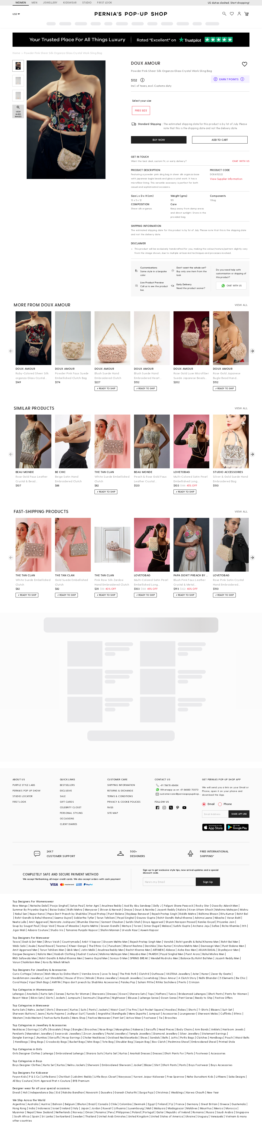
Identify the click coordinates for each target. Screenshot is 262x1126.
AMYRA (56, 981)
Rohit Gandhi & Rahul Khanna (33, 917)
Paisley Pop (128, 981)
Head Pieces (166, 1028)
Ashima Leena (203, 917)
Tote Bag (108, 1041)
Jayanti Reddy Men (227, 957)
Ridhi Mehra (74, 909)
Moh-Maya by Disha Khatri (62, 973)
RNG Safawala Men (25, 957)
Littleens (221, 1076)
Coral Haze (19, 981)
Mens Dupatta (137, 1013)
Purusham (114, 945)
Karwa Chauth (195, 1091)
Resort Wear (20, 997)
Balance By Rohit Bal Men (196, 957)
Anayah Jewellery (130, 977)
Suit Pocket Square (151, 1009)
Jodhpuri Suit (75, 1013)
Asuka (32, 945)
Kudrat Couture (87, 953)
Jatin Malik (88, 949)
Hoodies (170, 1009)
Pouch (229, 1037)
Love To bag (109, 973)
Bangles (78, 1028)
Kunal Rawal (45, 945)
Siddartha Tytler (84, 917)
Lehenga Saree (149, 997)
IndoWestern (33, 1017)
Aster (196, 973)
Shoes (144, 1037)
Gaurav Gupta (146, 917)
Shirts (49, 1009)
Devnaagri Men (210, 945)
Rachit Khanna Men (138, 949)
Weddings (177, 1091)
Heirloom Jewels (233, 1028)
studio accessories (228, 471)
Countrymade (70, 941)
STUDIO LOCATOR (23, 795)
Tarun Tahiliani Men (52, 949)
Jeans (41, 1013)
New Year (213, 1091)
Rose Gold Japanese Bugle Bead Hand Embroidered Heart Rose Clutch (229, 375)
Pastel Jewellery (117, 1033)
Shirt (157, 1064)
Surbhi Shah (133, 921)
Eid (58, 1091)
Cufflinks (226, 1013)
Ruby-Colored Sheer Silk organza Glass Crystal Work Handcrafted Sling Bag (32, 375)
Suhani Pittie (146, 981)
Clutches (201, 1037)
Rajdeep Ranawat (137, 913)
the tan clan (104, 471)
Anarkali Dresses (140, 1052)
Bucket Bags (77, 1041)
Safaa (215, 925)
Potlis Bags (187, 1037)
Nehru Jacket (36, 1009)
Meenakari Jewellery (39, 1033)
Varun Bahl (234, 917)
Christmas (162, 1091)
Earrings (33, 1028)
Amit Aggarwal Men (25, 949)
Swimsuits (89, 997)
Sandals (155, 1037)
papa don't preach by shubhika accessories (191, 574)
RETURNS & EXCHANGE (120, 790)
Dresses (112, 993)
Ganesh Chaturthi (126, 1091)
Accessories (170, 1013)
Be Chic (241, 977)
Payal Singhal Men (171, 953)
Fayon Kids (20, 1076)
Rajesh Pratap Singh (164, 913)
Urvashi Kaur (130, 929)
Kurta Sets (47, 993)
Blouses (133, 997)
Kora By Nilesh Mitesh (56, 961)
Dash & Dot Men (32, 941)
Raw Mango (20, 905)
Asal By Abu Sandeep (137, 905)
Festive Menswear (99, 1017)
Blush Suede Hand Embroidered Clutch (108, 375)
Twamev (61, 945)
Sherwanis (98, 993)
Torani (137, 925)
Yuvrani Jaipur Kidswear (149, 1076)
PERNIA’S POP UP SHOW (26, 790)
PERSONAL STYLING (71, 812)
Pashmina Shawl (178, 1041)
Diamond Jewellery (165, 1033)
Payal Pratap (97, 913)
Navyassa (124, 1076)
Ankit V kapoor (91, 941)
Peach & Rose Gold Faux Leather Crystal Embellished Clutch (150, 478)
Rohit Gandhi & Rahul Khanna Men (60, 957)
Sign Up (208, 881)
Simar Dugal (151, 925)
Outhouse (157, 973)
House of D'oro (74, 977)
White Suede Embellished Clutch (112, 478)
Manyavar (91, 909)
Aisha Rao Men (186, 949)
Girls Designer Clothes (26, 1052)
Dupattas (104, 997)
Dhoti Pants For (174, 1052)
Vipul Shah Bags (39, 981)
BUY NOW (159, 139)
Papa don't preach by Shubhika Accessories (90, 981)
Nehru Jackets (76, 1064)
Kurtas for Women (78, 993)
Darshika (150, 945)
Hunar (205, 973)
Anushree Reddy (112, 905)
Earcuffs (151, 1028)
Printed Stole (227, 1041)
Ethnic (238, 1013)
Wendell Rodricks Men (164, 957)
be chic (60, 471)
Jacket (137, 1064)
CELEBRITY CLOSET (70, 806)
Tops (151, 993)
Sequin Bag (142, 1041)
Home (16, 52)
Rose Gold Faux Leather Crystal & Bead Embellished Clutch (32, 478)
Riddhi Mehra (187, 913)
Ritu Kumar (227, 913)
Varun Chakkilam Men (26, 961)
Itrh (244, 925)
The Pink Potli (128, 973)
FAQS (110, 806)
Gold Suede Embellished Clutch (71, 582)
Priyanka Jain (225, 921)
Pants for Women (236, 993)
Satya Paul (77, 905)
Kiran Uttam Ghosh (201, 909)
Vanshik (169, 941)
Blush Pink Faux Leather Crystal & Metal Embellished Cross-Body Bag (190, 582)
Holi (25, 1091)
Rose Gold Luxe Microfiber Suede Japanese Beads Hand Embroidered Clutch (191, 375)
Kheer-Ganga (77, 945)
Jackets (60, 997)
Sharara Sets (137, 993)
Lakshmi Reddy (82, 1076)
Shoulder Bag (124, 1041)
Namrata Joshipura (62, 921)
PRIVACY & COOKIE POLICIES (124, 801)
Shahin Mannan (110, 929)
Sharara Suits (94, 1052)
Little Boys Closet (105, 1076)
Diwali (16, 1091)
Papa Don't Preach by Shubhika (67, 913)
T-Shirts (203, 1009)
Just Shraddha (53, 977)
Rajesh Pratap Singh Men (145, 941)
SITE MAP (112, 812)
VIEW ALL (241, 304)
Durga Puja (146, 1091)
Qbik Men (73, 949)
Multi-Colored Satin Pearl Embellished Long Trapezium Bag (191, 478)
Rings (67, 1028)
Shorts (192, 1009)
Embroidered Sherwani (116, 1064)
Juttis (174, 1037)
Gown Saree (169, 997)
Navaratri (92, 1091)
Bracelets (55, 1028)
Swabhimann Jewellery (27, 977)
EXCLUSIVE (66, 790)
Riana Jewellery (107, 977)
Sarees (60, 993)
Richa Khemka (231, 925)
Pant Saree (186, 997)
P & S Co (34, 1076)
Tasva (16, 941)
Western (18, 1017)
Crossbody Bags (56, 1041)
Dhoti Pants (215, 993)
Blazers (215, 1009)
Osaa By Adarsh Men (225, 905)
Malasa (166, 925)
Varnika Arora (90, 973)
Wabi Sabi (19, 945)
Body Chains (185, 1028)
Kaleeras (138, 1028)
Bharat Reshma (133, 945)
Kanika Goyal (206, 921)
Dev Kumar (165, 945)
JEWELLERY (50, 2)
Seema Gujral (63, 917)
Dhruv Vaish (52, 941)
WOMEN (20, 2)
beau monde (25, 471)
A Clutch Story (187, 977)
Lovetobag (151, 977)
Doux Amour (145, 62)
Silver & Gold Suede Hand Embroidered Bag (230, 478)
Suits (84, 1009)
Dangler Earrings (23, 1037)
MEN (34, 2)
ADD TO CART (220, 139)
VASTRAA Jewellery (178, 973)
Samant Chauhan (112, 921)
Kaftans (161, 993)
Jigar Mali (19, 929)
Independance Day (42, 1091)
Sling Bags (37, 1041)
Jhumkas (41, 1037)
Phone (227, 803)
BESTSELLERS (67, 784)
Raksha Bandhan (73, 1091)
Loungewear (188, 1013)
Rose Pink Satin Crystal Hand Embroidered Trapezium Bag (228, 582)
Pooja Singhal (59, 905)
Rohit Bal (242, 913)
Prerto (182, 981)
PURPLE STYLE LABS (24, 784)
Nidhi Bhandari (208, 977)
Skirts (49, 997)
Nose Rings (106, 1028)
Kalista (182, 909)
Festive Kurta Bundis (57, 1017)
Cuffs (43, 1028)
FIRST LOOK (104, 2)
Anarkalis (32, 993)
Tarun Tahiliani (106, 917)
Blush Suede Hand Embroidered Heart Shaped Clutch (147, 375)
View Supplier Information (226, 178)
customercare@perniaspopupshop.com (177, 792)
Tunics (172, 993)
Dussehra (106, 1091)
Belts (165, 1037)
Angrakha (104, 1013)
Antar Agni (92, 905)
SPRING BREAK (139, 957)
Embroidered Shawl (203, 1041)
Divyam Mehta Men (115, 941)
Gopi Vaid (48, 925)
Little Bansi (49, 1076)
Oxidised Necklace (119, 1037)
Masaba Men (138, 953)
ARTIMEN (158, 949)
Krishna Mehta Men (186, 945)
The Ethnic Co (97, 945)
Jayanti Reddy (166, 909)
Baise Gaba (57, 909)
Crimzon (194, 981)
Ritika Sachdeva (166, 981)
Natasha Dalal (39, 905)
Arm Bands (202, 1028)
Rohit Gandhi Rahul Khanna (174, 917)
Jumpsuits (74, 997)
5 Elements (226, 977)
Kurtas (74, 1009)
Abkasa (170, 949)
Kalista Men (45, 953)
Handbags (216, 1037)
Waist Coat (117, 1009)
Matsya (126, 925)
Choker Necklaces (94, 1037)
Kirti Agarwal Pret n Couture (52, 1080)
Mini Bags (93, 1041)
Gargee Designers (24, 953)
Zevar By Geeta (221, 973)
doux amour (25, 368)
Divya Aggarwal (153, 921)
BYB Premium (81, 1080)
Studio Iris (56, 929)
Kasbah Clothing (64, 953)
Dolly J (157, 905)
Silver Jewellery (190, 1033)
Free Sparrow (175, 1076)
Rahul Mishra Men (213, 953)
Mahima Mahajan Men (113, 953)
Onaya (128, 909)
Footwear (150, 1017)
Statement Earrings (214, 1033)
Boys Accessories (221, 1064)
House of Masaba (68, 925)
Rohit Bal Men (229, 941)
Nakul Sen (21, 913)
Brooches (171, 1017)
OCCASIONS (67, 818)
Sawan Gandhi (110, 925)
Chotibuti (65, 1076)
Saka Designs (237, 1076)
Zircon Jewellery (93, 1033)
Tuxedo (90, 1013)
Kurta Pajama (56, 1013)
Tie (161, 1017)
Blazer (148, 1064)
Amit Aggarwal (38, 921)
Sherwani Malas (208, 1013)
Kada (134, 1037)
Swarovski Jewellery (68, 1033)
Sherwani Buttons (24, 1013)
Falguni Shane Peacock (178, 905)
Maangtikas (122, 1028)
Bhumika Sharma (88, 921)
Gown (123, 993)
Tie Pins (132, 1009)
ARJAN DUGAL (207, 949)
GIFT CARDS (67, 801)
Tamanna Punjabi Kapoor (82, 929)
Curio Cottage (22, 973)
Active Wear (133, 1017)
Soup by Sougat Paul (26, 925)
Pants (92, 1009)
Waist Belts (242, 1037)
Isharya (38, 973)
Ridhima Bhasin (208, 913)
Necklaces (19, 1028)
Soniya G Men (119, 957)
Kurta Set (111, 1052)
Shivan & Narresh (110, 909)
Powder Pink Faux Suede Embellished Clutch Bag (72, 375)
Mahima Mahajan (226, 909)
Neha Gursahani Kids (200, 1076)
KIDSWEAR (70, 2)
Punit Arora (193, 953)
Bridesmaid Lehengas (192, 993)
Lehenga (48, 1052)
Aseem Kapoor (149, 929)
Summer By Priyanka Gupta (30, 909)
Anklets (215, 1028)
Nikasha (220, 917)
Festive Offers (224, 997)
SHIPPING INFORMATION (121, 784)
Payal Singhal (125, 917)
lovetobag (182, 471)
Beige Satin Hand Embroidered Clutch (68, 478)
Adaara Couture (38, 929)
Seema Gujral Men (96, 957)
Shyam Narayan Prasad (181, 921)
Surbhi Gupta (181, 925)
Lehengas (18, 993)
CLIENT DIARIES (68, 823)
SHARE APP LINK (239, 813)
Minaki (90, 977)
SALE (63, 795)
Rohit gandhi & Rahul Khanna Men (197, 941)
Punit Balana (116, 913)
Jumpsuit (154, 1013)
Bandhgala (119, 1013)
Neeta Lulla (19, 921)
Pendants (18, 1033)
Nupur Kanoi (37, 913)
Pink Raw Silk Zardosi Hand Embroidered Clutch (112, 582)
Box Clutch (159, 1041)
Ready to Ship (204, 997)
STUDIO (87, 2)
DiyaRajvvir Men (228, 949)
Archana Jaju (201, 925)
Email (209, 803)
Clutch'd (144, 973)
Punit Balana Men (233, 945)
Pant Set (118, 1017)
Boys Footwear (198, 1064)
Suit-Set (227, 1009)
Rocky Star (202, 905)
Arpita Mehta (90, 925)
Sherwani (62, 1009)
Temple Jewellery (140, 1033)
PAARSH (153, 953)
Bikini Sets (37, 997)
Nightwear (119, 997)
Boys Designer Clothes (27, 1064)
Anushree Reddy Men (111, 949)
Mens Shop (79, 1017)
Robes (182, 1009)
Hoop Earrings (71, 1037)
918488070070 (240, 2)
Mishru (244, 909)
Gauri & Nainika (145, 909)
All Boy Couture (22, 1080)
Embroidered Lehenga (70, 1052)
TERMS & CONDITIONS (120, 795)
